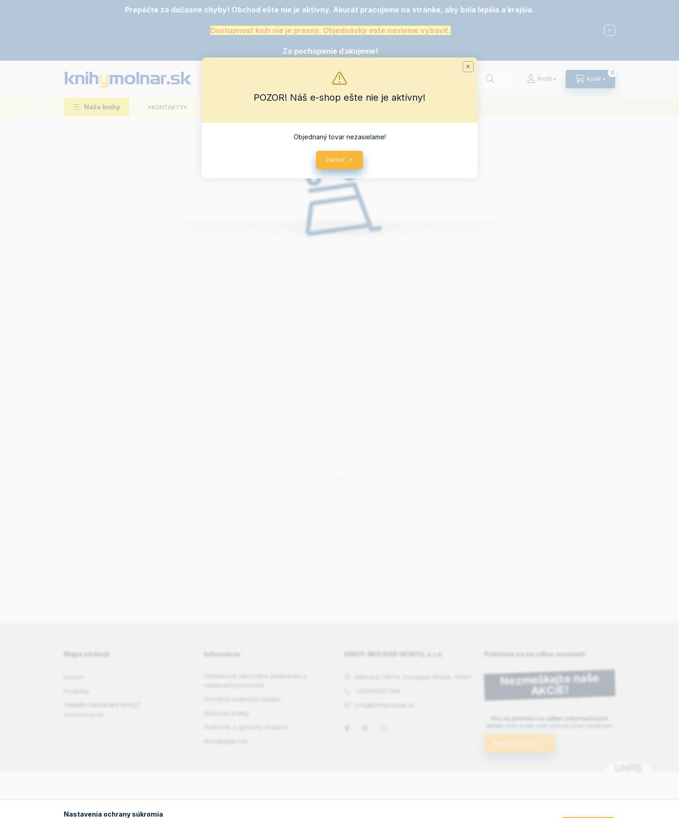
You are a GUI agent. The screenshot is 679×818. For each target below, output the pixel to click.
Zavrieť (335, 159)
